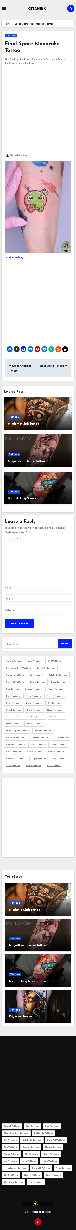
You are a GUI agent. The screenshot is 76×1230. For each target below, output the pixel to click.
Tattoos (11, 35)
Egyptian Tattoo (20, 1016)
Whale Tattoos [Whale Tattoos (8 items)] (33, 766)
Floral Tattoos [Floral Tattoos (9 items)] (33, 696)
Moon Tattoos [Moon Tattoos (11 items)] (13, 724)
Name (9, 587)
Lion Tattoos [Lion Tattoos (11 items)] (57, 717)
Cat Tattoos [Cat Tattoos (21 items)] (36, 675)
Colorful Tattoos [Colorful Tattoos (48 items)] (15, 682)
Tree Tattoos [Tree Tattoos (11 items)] (13, 766)
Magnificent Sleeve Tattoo (26, 461)
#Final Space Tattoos (42, 59)
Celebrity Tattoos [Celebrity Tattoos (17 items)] (57, 675)
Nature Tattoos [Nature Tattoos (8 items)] (43, 731)
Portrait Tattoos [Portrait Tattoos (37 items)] (39, 738)
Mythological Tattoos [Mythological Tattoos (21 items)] (17, 731)
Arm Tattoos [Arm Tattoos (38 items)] (35, 661)
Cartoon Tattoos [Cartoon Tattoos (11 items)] (15, 675)
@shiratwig (16, 257)
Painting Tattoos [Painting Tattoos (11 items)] (15, 738)
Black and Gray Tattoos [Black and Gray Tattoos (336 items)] (18, 668)
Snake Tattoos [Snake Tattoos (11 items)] (35, 752)
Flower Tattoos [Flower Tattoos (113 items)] (54, 696)
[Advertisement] (38, 112)
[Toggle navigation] (4, 9)
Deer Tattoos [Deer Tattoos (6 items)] (58, 682)
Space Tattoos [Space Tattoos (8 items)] (56, 752)
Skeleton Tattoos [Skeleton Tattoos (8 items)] (15, 745)
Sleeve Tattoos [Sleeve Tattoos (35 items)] (59, 745)
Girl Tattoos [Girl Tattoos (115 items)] (53, 703)
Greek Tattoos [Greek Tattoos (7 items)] (13, 710)
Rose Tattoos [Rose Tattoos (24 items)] (61, 738)
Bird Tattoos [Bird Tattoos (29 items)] (54, 661)
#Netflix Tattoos (24, 63)
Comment (11, 539)
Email (9, 598)
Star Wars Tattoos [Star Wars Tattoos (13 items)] (16, 759)
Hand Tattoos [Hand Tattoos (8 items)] (34, 710)
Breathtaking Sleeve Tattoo (27, 498)
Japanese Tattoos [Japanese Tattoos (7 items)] (16, 717)
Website (9, 610)
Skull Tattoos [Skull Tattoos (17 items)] (37, 745)
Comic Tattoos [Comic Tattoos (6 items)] (38, 682)
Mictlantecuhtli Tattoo (23, 423)
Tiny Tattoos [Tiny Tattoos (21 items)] (59, 759)
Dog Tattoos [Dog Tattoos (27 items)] (12, 689)
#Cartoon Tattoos (18, 59)
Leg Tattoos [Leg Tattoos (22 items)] (37, 717)
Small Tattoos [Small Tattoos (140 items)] (13, 752)
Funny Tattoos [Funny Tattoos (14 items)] (34, 703)
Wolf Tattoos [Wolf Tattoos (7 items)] (54, 766)
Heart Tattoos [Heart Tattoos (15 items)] (55, 710)
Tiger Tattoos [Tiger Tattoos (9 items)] (38, 759)
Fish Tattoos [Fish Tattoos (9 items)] (13, 696)
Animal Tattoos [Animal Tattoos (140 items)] (14, 661)
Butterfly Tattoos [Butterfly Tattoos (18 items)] (46, 668)
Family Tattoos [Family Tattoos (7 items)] (55, 689)
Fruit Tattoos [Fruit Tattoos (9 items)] (13, 703)
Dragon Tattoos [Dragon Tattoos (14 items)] (33, 689)
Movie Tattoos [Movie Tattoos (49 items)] (34, 724)
